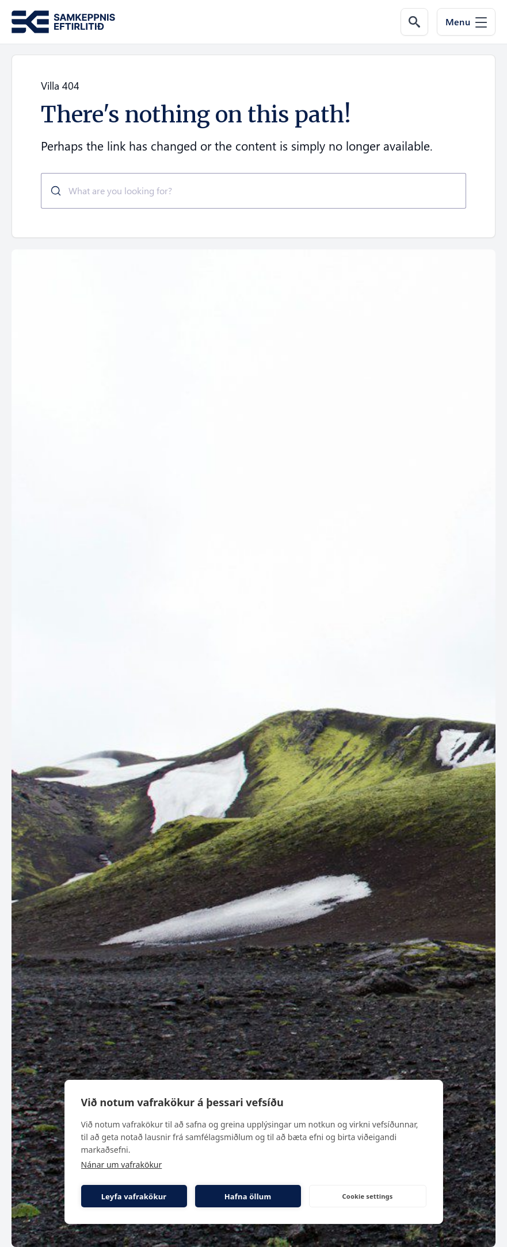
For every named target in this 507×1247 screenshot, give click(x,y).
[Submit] (51, 190)
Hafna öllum (248, 1196)
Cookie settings (367, 1196)
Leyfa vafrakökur (134, 1196)
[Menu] (466, 22)
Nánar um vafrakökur (121, 1164)
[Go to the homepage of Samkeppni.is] (63, 22)
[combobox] (253, 191)
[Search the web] (414, 22)
